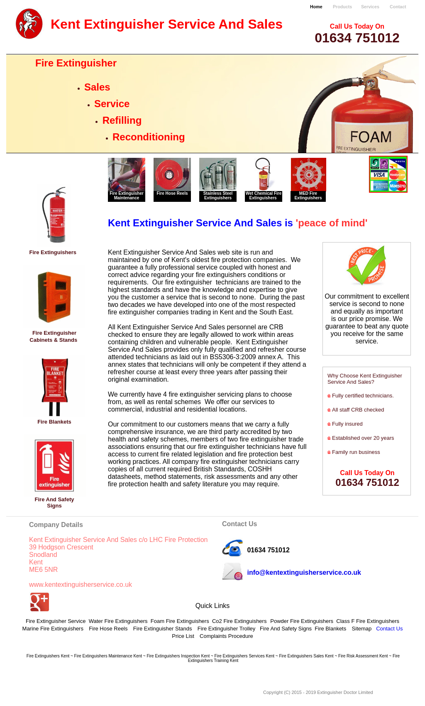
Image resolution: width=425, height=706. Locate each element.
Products (342, 6)
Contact (398, 6)
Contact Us (389, 628)
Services (370, 6)
